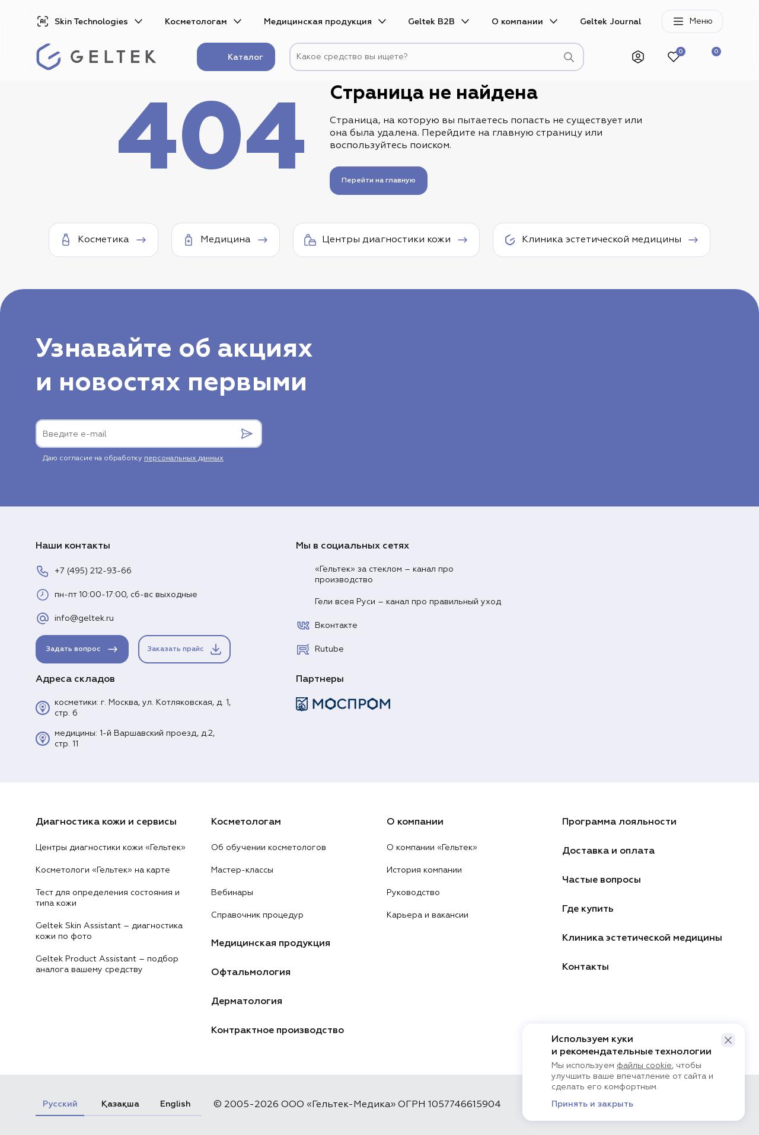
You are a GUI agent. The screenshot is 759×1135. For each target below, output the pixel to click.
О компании (517, 22)
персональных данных (184, 458)
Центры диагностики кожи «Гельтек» (111, 848)
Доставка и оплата (608, 851)
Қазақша (118, 1104)
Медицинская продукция (318, 22)
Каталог (236, 57)
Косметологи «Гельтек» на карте (103, 870)
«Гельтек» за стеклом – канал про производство (375, 574)
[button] (728, 1040)
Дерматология (246, 1001)
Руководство (413, 893)
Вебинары (232, 893)
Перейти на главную (379, 180)
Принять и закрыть (592, 1104)
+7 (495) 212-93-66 (84, 571)
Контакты (585, 967)
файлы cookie (644, 1066)
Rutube (320, 649)
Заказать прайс (185, 649)
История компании (424, 870)
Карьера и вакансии (427, 915)
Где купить (588, 909)
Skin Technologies (82, 21)
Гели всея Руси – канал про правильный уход (398, 602)
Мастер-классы (242, 870)
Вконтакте (327, 625)
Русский (60, 1104)
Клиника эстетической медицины (642, 938)
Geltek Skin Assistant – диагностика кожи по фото (109, 931)
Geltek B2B (431, 22)
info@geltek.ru (75, 618)
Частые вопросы (601, 880)
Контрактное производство (277, 1030)
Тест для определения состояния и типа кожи (108, 898)
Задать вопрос (83, 649)
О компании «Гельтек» (432, 848)
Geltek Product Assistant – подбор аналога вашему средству (107, 964)
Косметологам (196, 22)
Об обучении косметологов (268, 848)
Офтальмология (251, 972)
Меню (692, 21)
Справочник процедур (257, 915)
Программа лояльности (619, 822)
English (175, 1104)
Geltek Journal (610, 22)
